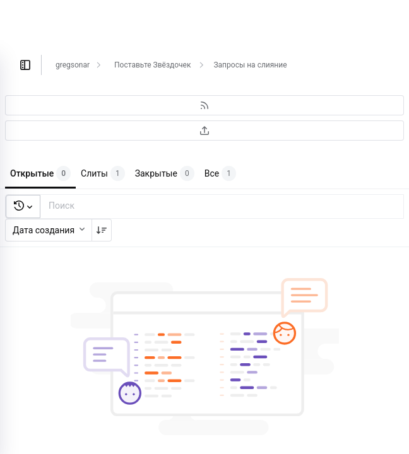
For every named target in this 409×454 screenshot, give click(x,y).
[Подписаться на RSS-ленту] (204, 105)
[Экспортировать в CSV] (204, 130)
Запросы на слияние (250, 65)
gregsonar (73, 65)
